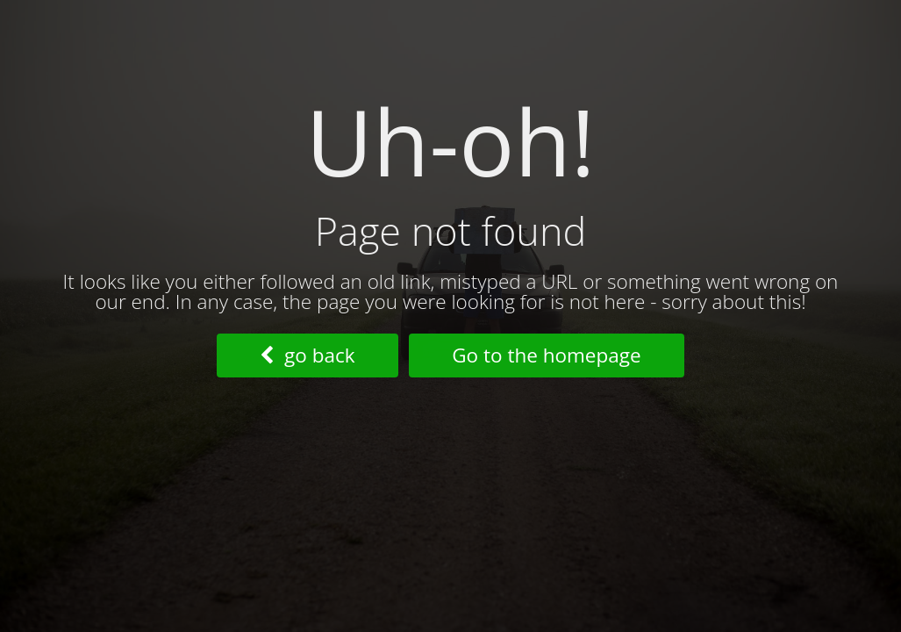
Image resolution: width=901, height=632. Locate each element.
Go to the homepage (546, 355)
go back (307, 355)
